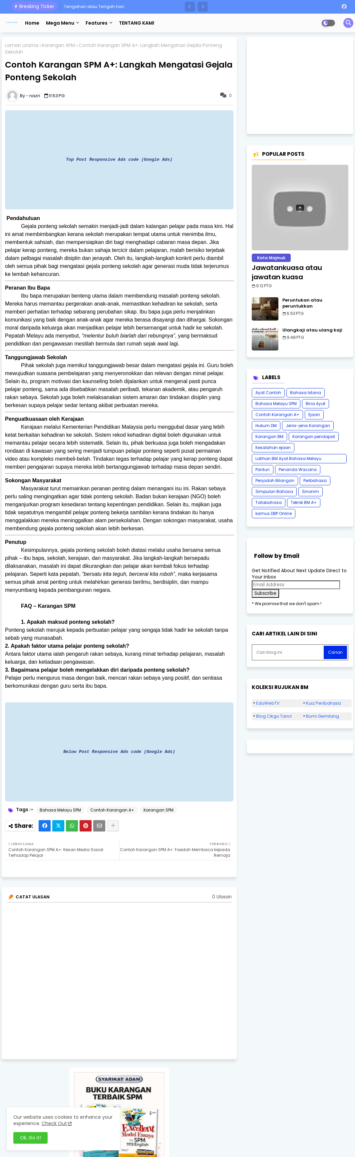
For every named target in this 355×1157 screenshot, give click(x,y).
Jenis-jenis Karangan (308, 425)
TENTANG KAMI (136, 23)
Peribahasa (315, 480)
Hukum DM (266, 425)
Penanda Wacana (298, 469)
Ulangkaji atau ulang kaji (312, 330)
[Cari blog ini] (288, 652)
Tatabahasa (268, 502)
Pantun (262, 469)
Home (32, 23)
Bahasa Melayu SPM (60, 810)
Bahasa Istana (305, 392)
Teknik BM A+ (304, 502)
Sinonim (310, 491)
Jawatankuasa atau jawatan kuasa (287, 272)
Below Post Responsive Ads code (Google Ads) (119, 752)
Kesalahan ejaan (273, 447)
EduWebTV (268, 703)
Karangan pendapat (313, 436)
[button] (190, 7)
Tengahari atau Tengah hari (94, 6)
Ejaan (314, 414)
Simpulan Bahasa (274, 491)
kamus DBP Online (273, 513)
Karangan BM (269, 436)
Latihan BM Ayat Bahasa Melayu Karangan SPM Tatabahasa (288, 459)
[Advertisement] (300, 85)
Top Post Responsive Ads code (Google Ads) (119, 159)
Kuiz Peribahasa (323, 703)
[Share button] (113, 825)
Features (97, 23)
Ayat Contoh (268, 392)
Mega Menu (60, 23)
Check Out (54, 1123)
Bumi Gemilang (322, 716)
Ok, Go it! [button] (30, 1137)
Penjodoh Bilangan (274, 480)
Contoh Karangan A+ (112, 810)
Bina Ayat (315, 403)
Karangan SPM (58, 45)
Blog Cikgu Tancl (274, 716)
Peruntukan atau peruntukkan (302, 303)
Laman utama (21, 45)
